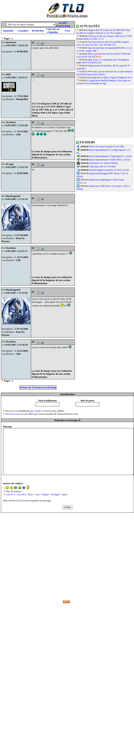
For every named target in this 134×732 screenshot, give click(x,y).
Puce (30, 494)
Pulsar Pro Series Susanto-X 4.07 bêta (106, 146)
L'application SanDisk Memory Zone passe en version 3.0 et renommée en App (103, 82)
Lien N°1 (10, 494)
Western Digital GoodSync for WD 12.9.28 (109, 170)
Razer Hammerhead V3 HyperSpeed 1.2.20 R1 (110, 156)
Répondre (8, 30)
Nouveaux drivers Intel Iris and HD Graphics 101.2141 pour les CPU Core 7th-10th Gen (102, 43)
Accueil (62, 22)
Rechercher (38, 30)
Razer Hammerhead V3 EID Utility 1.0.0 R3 (109, 159)
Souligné (55, 494)
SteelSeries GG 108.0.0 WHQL (103, 163)
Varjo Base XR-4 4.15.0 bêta (102, 166)
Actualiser (23, 30)
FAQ (67, 30)
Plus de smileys (13, 491)
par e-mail (35, 410)
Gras (37, 494)
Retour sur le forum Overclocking (38, 387)
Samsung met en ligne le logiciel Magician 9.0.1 (110, 77)
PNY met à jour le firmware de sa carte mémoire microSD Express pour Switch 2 (104, 73)
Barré (64, 494)
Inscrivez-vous (12, 413)
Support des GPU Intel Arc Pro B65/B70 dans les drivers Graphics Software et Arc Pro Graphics (103, 31)
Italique (45, 494)
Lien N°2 (21, 494)
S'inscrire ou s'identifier (52, 31)
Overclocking (63, 25)
